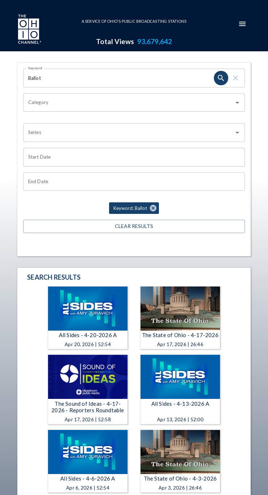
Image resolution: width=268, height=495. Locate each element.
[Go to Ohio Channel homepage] (29, 30)
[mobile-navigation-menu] (242, 24)
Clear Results (134, 226)
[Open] (237, 103)
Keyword (35, 68)
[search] (221, 78)
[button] (134, 208)
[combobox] (128, 102)
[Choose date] (131, 157)
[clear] (235, 78)
